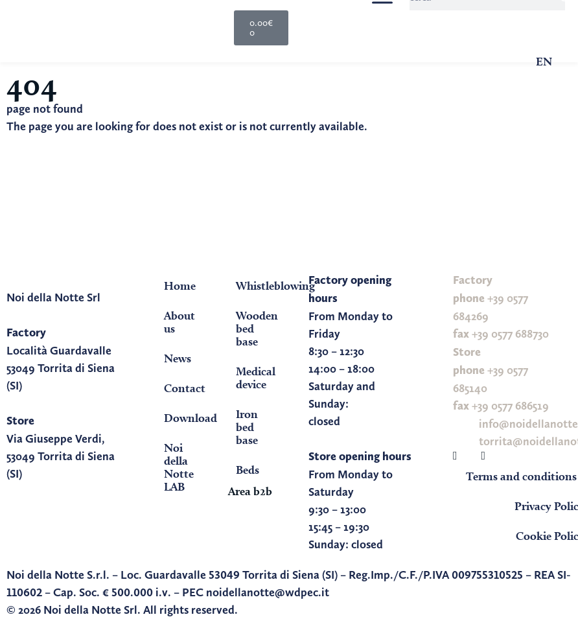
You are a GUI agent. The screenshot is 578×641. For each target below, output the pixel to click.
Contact (184, 388)
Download (187, 418)
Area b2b (250, 491)
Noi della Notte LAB (179, 467)
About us (179, 322)
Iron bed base (247, 427)
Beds (247, 469)
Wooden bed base (257, 328)
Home (180, 285)
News (177, 358)
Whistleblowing (259, 285)
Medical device (255, 377)
